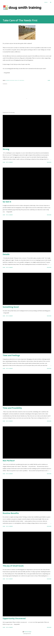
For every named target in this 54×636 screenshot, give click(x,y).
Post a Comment (9, 162)
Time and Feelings (11, 355)
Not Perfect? (9, 460)
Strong (6, 149)
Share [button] (49, 80)
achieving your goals (10, 80)
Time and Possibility (12, 408)
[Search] (45, 2)
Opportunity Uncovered (14, 618)
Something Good (11, 307)
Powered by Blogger (27, 631)
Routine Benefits (11, 513)
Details (6, 254)
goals (16, 80)
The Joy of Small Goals (13, 565)
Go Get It (7, 201)
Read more (49, 162)
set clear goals (21, 80)
